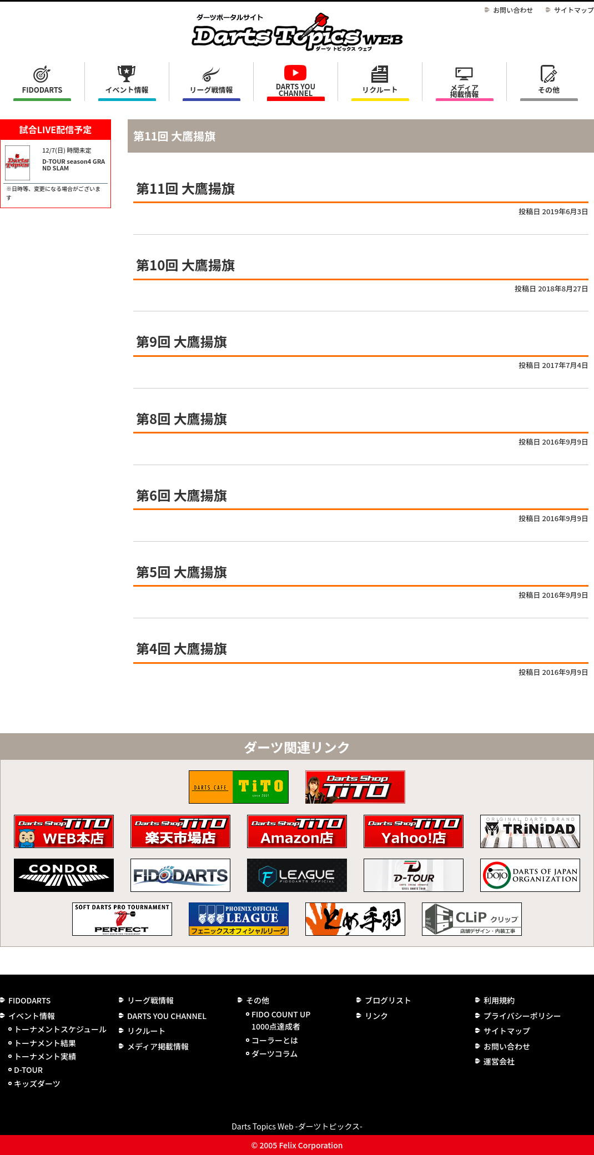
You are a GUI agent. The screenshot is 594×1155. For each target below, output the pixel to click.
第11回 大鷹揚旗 (185, 188)
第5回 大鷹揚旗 (181, 571)
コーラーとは (274, 1040)
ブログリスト (388, 1000)
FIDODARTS (42, 89)
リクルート (380, 89)
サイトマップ (574, 9)
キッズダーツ (37, 1083)
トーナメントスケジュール (60, 1029)
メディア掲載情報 (464, 90)
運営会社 (499, 1061)
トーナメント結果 (45, 1042)
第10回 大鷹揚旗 (185, 264)
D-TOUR (28, 1069)
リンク (376, 1015)
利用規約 (499, 1000)
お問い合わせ (513, 9)
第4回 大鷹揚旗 (181, 648)
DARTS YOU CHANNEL (296, 89)
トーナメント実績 (45, 1056)
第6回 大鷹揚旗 (181, 495)
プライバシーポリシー (522, 1015)
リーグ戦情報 (150, 1000)
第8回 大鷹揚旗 (181, 418)
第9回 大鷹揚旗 (181, 341)
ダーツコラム (274, 1053)
